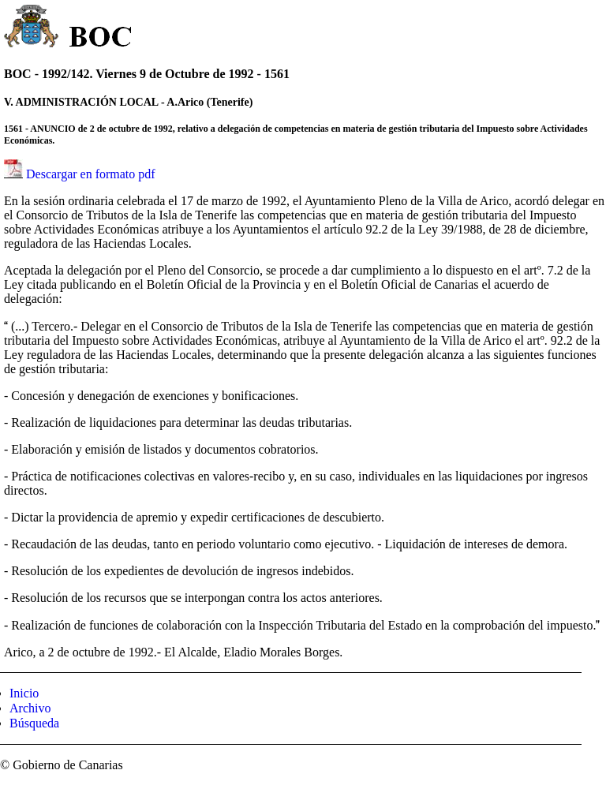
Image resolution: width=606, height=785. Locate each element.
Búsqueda (34, 723)
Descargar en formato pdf (90, 174)
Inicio (24, 693)
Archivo (29, 708)
